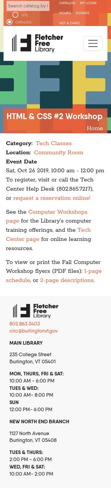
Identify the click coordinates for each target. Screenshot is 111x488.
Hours (65, 13)
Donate (82, 13)
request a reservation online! (51, 198)
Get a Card (69, 23)
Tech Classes (54, 143)
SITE (24, 15)
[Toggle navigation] (93, 43)
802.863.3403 (24, 324)
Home (95, 128)
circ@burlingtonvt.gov (33, 331)
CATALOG (23, 22)
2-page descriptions (67, 280)
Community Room (58, 152)
